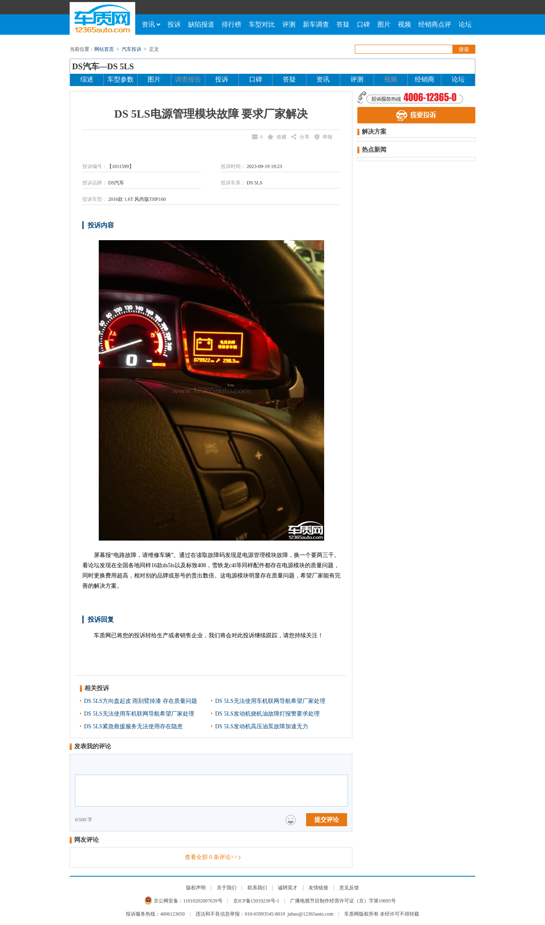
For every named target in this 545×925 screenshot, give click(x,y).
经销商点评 (434, 24)
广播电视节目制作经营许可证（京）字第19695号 (343, 901)
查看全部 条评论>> (211, 857)
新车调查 (316, 24)
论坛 (465, 24)
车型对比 (262, 24)
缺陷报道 (201, 24)
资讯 (151, 24)
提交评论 (326, 819)
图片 (384, 24)
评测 (288, 24)
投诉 (174, 24)
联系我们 (257, 888)
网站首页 (104, 49)
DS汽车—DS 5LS (103, 66)
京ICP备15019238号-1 (256, 901)
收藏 (281, 137)
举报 (327, 137)
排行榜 (231, 24)
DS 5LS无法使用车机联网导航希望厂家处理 (270, 701)
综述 (86, 79)
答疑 (343, 24)
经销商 (424, 79)
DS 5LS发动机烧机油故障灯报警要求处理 (267, 714)
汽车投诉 (131, 49)
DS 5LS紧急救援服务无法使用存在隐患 (133, 726)
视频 (404, 24)
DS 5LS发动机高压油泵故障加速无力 (261, 726)
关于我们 (226, 888)
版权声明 (196, 888)
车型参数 (120, 79)
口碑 (363, 24)
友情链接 (318, 888)
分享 (304, 137)
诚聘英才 (287, 888)
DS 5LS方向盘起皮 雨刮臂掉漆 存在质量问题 (140, 701)
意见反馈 (349, 888)
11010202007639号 (203, 901)
